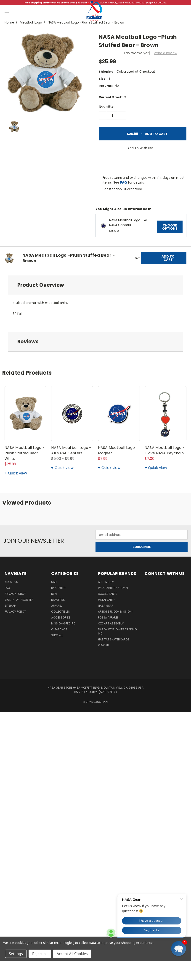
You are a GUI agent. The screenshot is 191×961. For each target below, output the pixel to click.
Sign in (10, 600)
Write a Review (165, 53)
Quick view (17, 473)
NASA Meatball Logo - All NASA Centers (128, 222)
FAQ (123, 182)
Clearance (59, 629)
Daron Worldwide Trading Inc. (117, 631)
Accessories (60, 617)
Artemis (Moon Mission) (115, 611)
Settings (16, 953)
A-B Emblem (106, 582)
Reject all (40, 953)
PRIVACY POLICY (15, 611)
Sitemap (10, 606)
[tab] (95, 285)
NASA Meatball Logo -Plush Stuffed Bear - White (25, 453)
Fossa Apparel (108, 617)
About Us (11, 582)
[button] (178, 948)
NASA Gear (105, 606)
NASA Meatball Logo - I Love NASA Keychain (165, 450)
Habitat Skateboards (113, 639)
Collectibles (60, 611)
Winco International (113, 588)
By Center (58, 588)
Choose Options (170, 227)
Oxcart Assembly (111, 623)
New (54, 594)
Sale (54, 582)
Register (27, 600)
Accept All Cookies (72, 953)
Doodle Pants (107, 594)
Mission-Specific (63, 623)
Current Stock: (112, 97)
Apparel (56, 606)
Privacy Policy (15, 594)
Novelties (58, 600)
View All (103, 645)
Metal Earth (106, 600)
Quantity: (106, 106)
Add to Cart (142, 133)
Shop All (57, 635)
